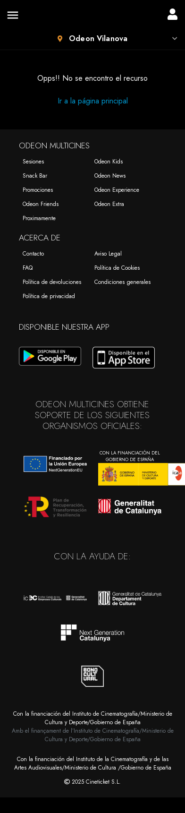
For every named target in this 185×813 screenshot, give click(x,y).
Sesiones (33, 161)
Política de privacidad (49, 296)
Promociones (38, 190)
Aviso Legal (108, 253)
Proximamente (39, 218)
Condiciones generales (122, 282)
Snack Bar (35, 175)
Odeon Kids (108, 161)
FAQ (28, 268)
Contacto (33, 253)
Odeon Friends (41, 204)
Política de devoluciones (52, 282)
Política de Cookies (117, 268)
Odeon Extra (109, 204)
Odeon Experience (116, 190)
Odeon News (110, 175)
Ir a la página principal (93, 100)
